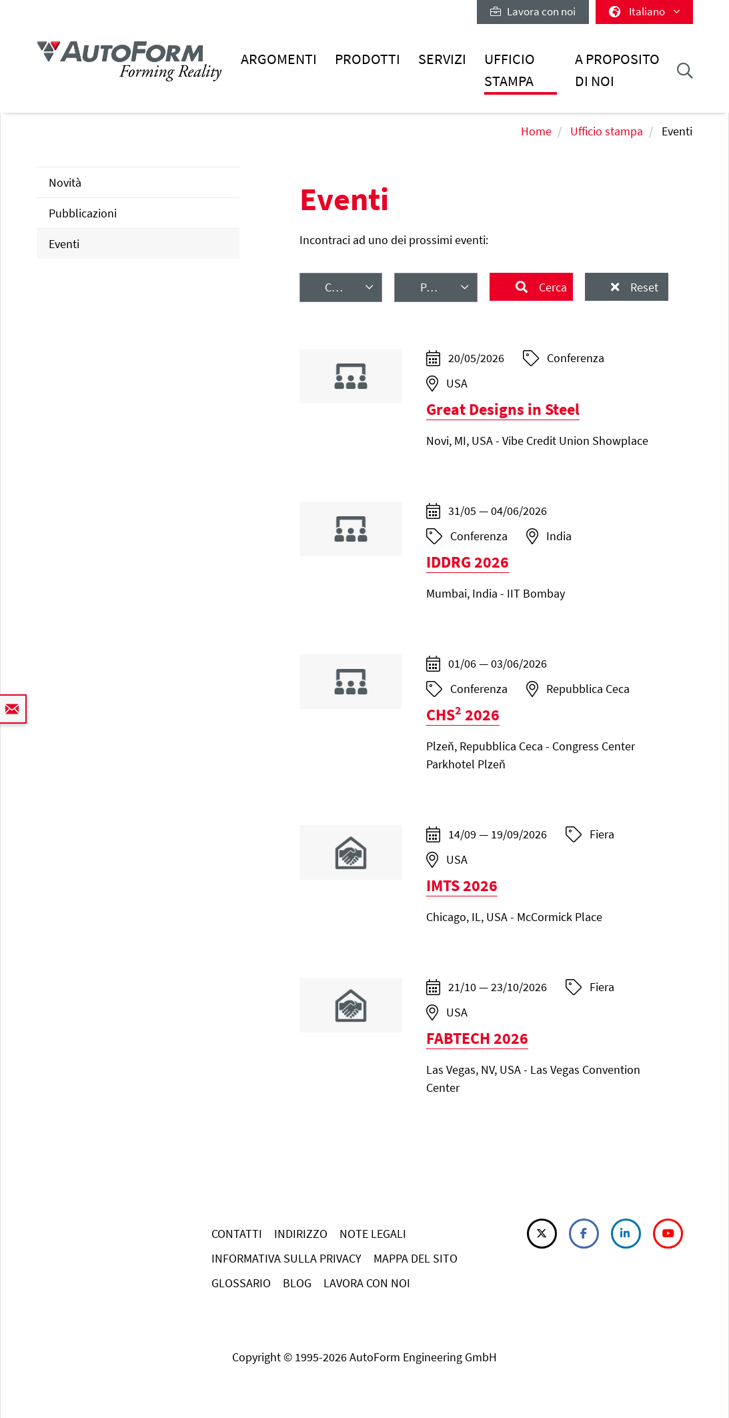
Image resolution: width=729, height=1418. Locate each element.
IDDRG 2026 (467, 562)
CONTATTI (236, 1233)
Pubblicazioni (83, 213)
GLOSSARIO (241, 1283)
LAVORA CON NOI (366, 1283)
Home (536, 131)
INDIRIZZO (300, 1233)
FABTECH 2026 (477, 1038)
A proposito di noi (617, 69)
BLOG (297, 1283)
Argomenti (279, 59)
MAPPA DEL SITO (416, 1258)
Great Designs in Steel (503, 409)
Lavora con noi (533, 11)
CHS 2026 (463, 714)
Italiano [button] (644, 11)
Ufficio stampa (509, 69)
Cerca (551, 287)
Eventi (64, 243)
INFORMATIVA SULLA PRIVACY (286, 1258)
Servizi (442, 59)
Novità (65, 182)
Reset (643, 287)
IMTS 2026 (462, 885)
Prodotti (367, 59)
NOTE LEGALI (372, 1233)
